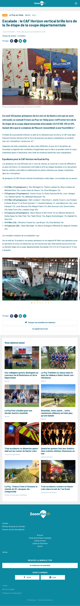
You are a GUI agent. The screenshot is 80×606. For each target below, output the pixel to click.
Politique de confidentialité (11, 593)
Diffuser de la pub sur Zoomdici (13, 526)
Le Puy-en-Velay (16, 15)
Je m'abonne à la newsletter (40, 565)
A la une (40, 535)
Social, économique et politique (40, 538)
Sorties (4, 552)
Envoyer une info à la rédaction (13, 530)
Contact (5, 523)
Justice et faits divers (40, 543)
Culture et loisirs (40, 541)
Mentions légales (8, 589)
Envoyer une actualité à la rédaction (41, 322)
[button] (76, 3)
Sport (34, 15)
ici (38, 236)
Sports (27, 15)
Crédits (4, 586)
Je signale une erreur (40, 329)
